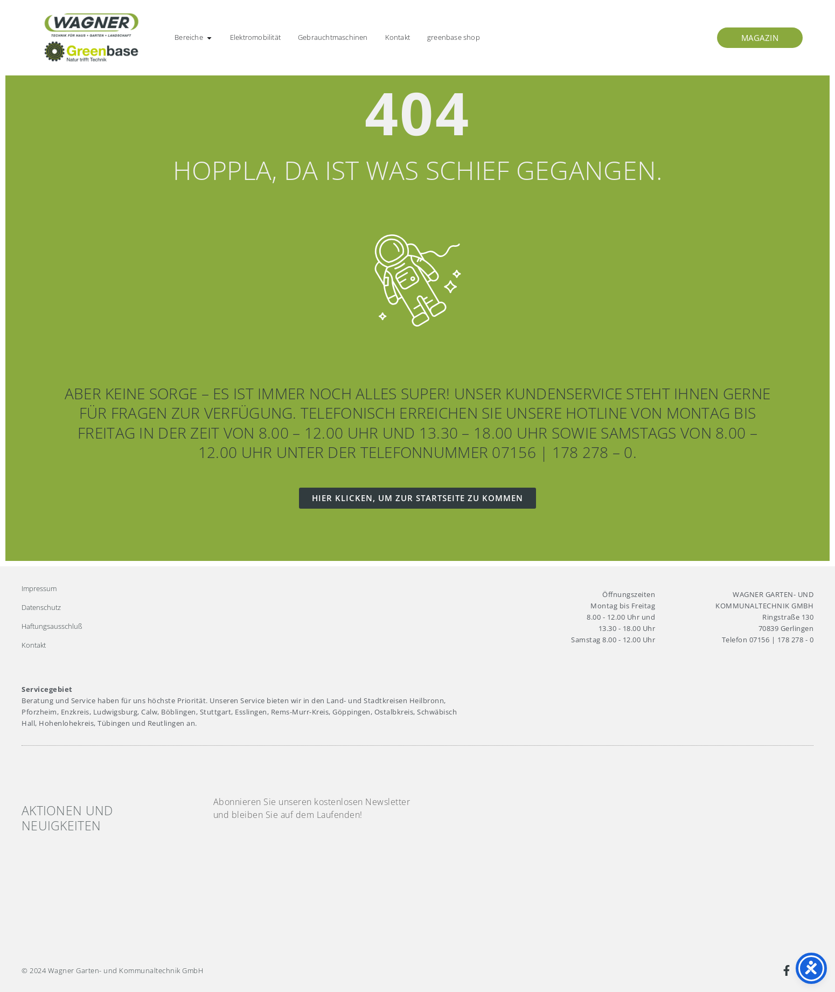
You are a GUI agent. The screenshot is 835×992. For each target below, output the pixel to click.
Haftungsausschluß (52, 626)
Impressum (39, 588)
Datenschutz (41, 607)
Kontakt (34, 645)
